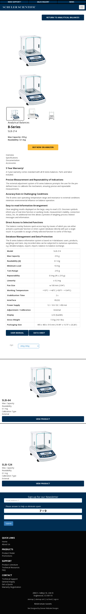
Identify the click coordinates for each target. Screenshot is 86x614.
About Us (6, 544)
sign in (56, 599)
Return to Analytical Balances (62, 17)
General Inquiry (8, 581)
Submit (9, 523)
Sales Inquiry (43, 2)
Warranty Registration (11, 587)
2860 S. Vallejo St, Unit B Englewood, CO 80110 (43, 594)
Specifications (12, 157)
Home (4, 541)
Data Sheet (39, 333)
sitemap (31, 599)
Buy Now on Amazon (43, 147)
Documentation (13, 160)
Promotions (7, 556)
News (71, 2)
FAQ (4, 570)
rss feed (49, 599)
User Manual (17, 333)
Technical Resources (11, 567)
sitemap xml (39, 599)
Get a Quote (7, 584)
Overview (10, 155)
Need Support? (14, 2)
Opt (11, 345)
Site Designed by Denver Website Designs (43, 608)
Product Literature (10, 564)
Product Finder (8, 553)
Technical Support (10, 579)
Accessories (11, 163)
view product (43, 419)
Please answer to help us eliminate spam (22, 506)
